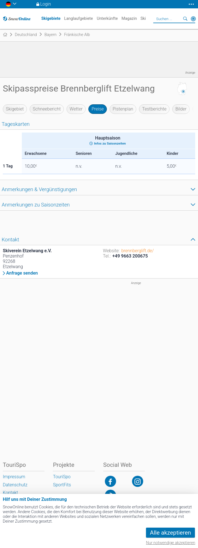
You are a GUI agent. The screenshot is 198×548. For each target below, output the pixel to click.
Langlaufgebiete (78, 18)
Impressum (14, 476)
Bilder (181, 109)
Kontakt (10, 492)
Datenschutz (15, 484)
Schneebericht (47, 109)
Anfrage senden (22, 273)
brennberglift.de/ (137, 250)
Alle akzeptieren (170, 532)
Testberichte (154, 109)
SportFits (62, 484)
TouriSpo (61, 476)
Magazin (129, 18)
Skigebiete (51, 18)
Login (45, 4)
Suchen (185, 18)
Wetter (76, 109)
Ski (143, 18)
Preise (97, 109)
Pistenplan (123, 109)
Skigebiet (15, 109)
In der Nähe (193, 18)
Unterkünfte (107, 18)
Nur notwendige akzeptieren (170, 542)
